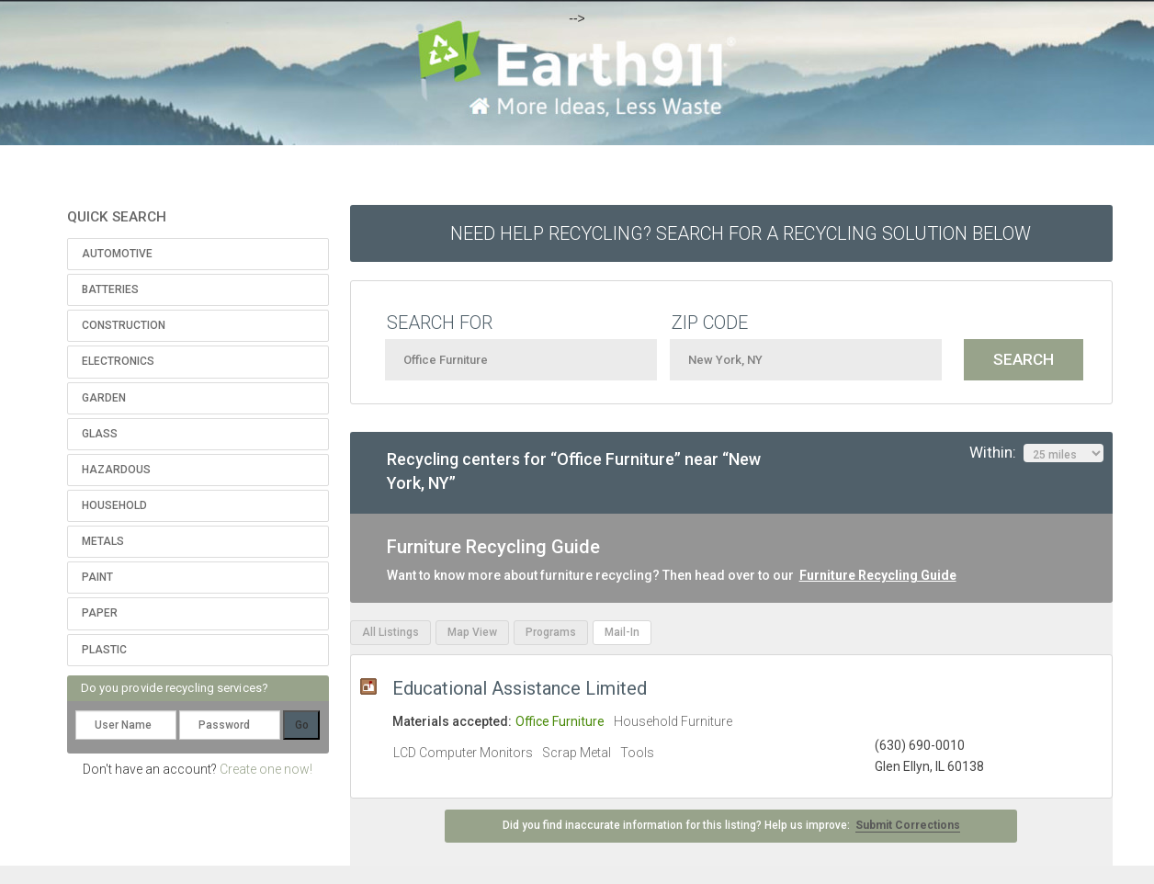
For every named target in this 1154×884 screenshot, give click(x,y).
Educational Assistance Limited (519, 688)
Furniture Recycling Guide (877, 575)
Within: (1036, 453)
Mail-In (622, 632)
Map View (472, 632)
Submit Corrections (907, 825)
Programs (551, 632)
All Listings (390, 632)
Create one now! (266, 769)
